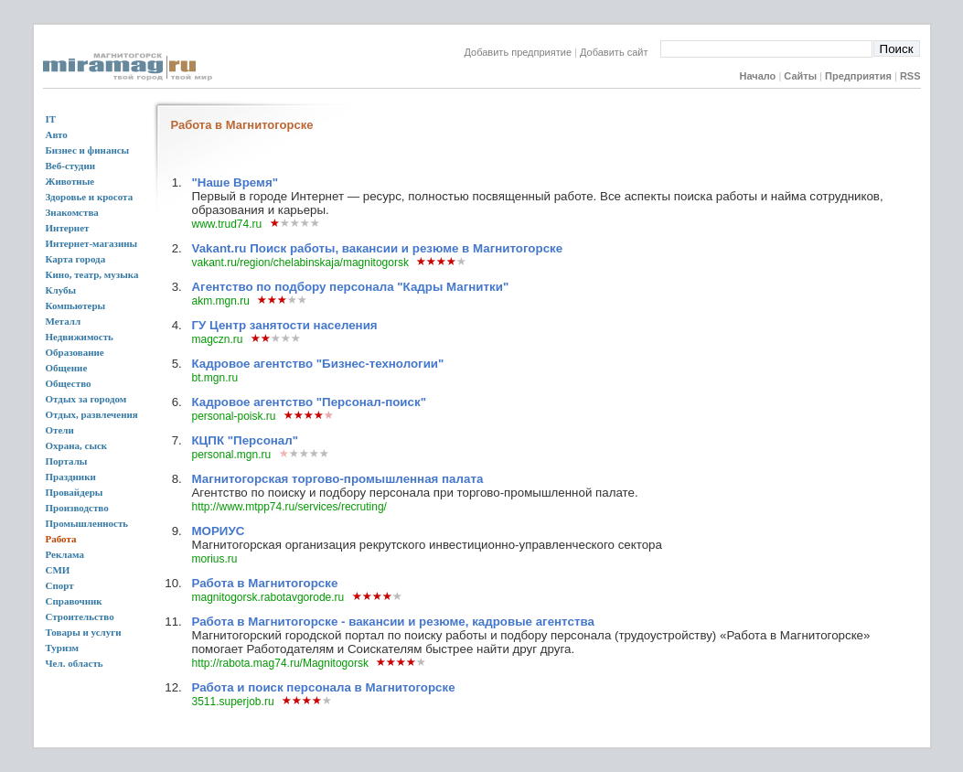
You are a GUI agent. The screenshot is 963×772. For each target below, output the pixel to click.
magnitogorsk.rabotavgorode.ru (267, 597)
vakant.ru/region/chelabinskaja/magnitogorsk (299, 262)
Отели (60, 429)
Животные (70, 181)
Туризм (63, 647)
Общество (68, 383)
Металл (63, 321)
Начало (757, 75)
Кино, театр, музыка (92, 274)
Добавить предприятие (518, 52)
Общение (67, 367)
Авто (57, 134)
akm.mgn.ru (220, 301)
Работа (61, 538)
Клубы (61, 289)
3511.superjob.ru (232, 701)
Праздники (71, 476)
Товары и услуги (84, 632)
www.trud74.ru (226, 224)
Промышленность (87, 523)
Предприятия (858, 75)
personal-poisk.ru (233, 416)
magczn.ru (216, 339)
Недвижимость (79, 336)
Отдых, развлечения (92, 414)
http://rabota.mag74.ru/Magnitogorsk (279, 663)
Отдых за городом (86, 398)
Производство (77, 507)
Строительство (80, 616)
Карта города (76, 258)
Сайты (800, 75)
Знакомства (72, 212)
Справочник (74, 600)
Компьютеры (76, 305)
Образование (75, 352)
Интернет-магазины (92, 243)
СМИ (58, 569)
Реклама (65, 554)
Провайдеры (74, 492)
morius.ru (214, 558)
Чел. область (74, 663)
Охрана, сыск (77, 445)
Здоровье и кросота (90, 196)
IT (51, 118)
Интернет (68, 227)
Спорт (60, 585)
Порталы (67, 461)
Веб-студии (71, 165)
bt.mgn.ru (214, 377)
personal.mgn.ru (231, 454)
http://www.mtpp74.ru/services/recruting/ (288, 506)
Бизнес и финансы (88, 150)
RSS (910, 75)
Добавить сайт (619, 52)
